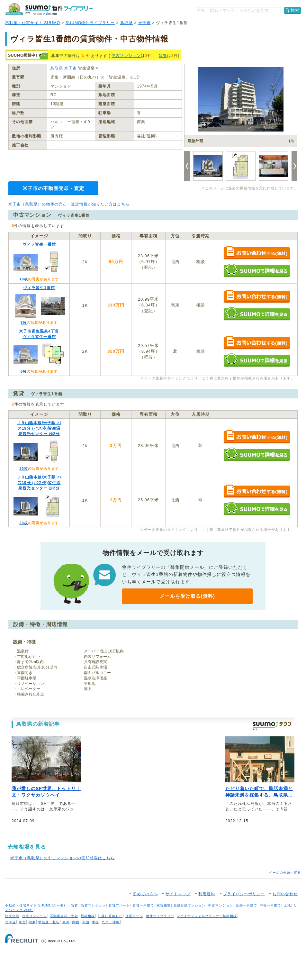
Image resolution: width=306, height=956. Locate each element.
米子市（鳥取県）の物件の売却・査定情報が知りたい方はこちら (69, 204)
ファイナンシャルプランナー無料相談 (207, 916)
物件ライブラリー (160, 916)
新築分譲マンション (189, 905)
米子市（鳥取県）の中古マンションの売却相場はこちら (62, 858)
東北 (22, 922)
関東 (32, 922)
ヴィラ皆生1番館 (39, 288)
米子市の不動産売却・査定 (53, 188)
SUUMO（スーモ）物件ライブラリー (49, 9)
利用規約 (206, 894)
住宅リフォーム (34, 916)
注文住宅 (12, 916)
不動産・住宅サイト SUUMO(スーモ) (35, 905)
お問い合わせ (285, 894)
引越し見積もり (110, 916)
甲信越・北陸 (48, 922)
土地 (287, 905)
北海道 (10, 922)
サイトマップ (178, 894)
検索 (295, 10)
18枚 (23, 279)
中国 (95, 922)
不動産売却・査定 (64, 916)
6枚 (24, 322)
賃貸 (163, 55)
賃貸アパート (119, 905)
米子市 (144, 23)
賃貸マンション (93, 905)
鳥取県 (126, 23)
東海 (65, 922)
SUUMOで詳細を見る (256, 270)
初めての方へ (145, 894)
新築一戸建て (246, 905)
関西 (75, 922)
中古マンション (126, 55)
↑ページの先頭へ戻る (284, 872)
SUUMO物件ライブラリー (90, 23)
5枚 (24, 371)
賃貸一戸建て (143, 905)
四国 (85, 922)
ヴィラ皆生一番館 (39, 244)
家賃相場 (164, 905)
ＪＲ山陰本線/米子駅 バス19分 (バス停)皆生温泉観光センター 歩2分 (39, 428)
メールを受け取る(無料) (187, 596)
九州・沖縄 (111, 922)
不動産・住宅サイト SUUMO (32, 23)
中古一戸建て (270, 905)
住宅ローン (134, 916)
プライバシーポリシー (244, 894)
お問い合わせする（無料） (256, 253)
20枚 (23, 468)
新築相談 (88, 916)
